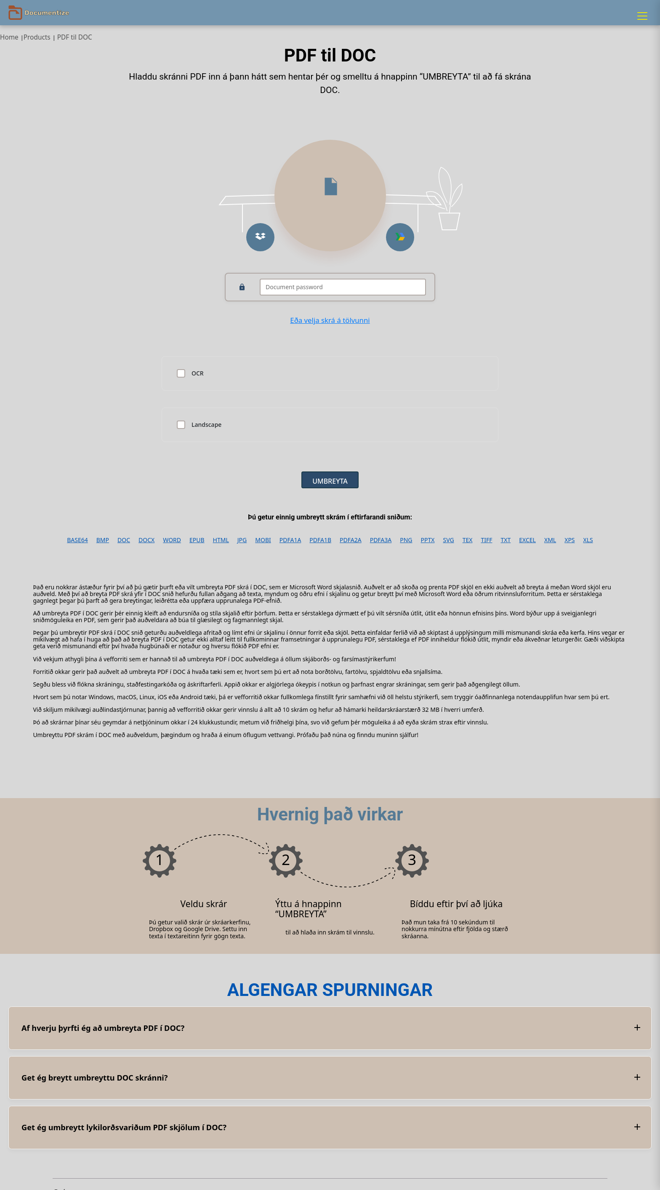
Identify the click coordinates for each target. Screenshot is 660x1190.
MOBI (263, 540)
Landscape (206, 424)
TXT (505, 540)
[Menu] (642, 16)
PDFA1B (320, 540)
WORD (172, 540)
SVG (448, 540)
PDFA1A (290, 540)
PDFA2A (351, 540)
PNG (406, 540)
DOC (123, 540)
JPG (242, 540)
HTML (221, 540)
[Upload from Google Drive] (400, 237)
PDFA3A (381, 540)
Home (9, 37)
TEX (468, 540)
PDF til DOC (74, 37)
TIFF (486, 540)
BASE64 (77, 540)
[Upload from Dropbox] (260, 237)
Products (37, 37)
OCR (198, 373)
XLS (588, 540)
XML (550, 540)
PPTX (428, 540)
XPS (569, 540)
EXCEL (527, 540)
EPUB (197, 540)
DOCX (146, 540)
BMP (102, 540)
